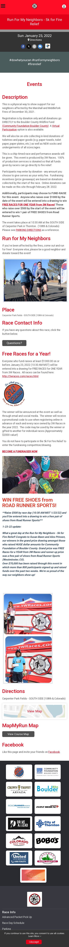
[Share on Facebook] (23, 46)
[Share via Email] (34, 46)
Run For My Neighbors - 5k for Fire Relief (34, 22)
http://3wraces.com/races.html (20, 376)
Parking (6, 928)
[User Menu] (64, 6)
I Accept (34, 941)
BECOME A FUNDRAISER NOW (19, 451)
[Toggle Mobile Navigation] (3, 6)
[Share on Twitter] (29, 46)
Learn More (33, 936)
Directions (36, 39)
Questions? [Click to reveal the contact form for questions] (14, 343)
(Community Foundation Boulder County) (25, 125)
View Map (34, 711)
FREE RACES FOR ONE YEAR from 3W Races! (28, 204)
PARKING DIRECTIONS (28, 230)
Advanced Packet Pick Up (17, 917)
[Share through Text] (40, 46)
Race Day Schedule (13, 922)
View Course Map (18, 734)
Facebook (54, 751)
